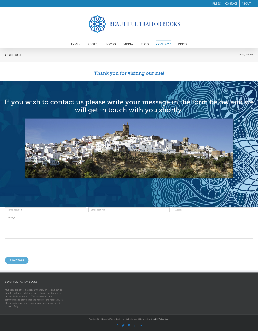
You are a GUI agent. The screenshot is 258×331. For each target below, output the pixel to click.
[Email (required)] (128, 209)
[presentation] (30, 247)
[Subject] (212, 209)
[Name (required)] (45, 209)
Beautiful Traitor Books (159, 319)
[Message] (129, 226)
